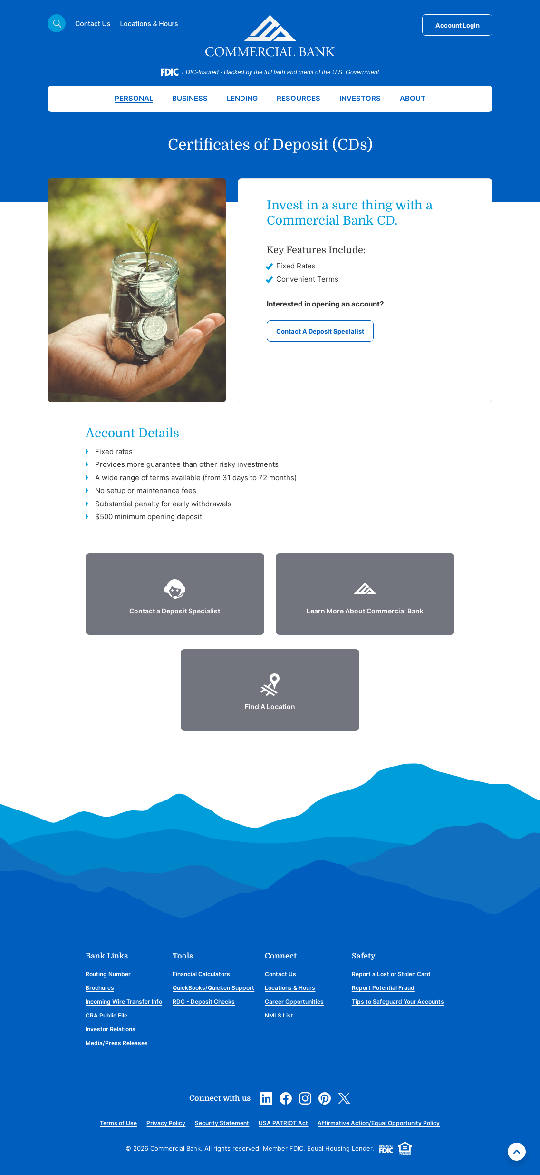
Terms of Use (118, 1122)
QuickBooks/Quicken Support (213, 987)
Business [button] (190, 98)
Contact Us (92, 24)
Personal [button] (134, 98)
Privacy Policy (165, 1122)
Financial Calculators (201, 974)
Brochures (100, 987)
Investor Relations (110, 1029)
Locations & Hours (149, 24)
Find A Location (270, 706)
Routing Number (108, 974)
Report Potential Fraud (383, 987)
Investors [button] (360, 98)
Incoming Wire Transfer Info (124, 1001)
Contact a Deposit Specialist (174, 611)
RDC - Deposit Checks (204, 1001)
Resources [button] (298, 98)
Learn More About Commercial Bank (365, 611)
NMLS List (279, 1015)
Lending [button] (242, 98)
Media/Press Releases (117, 1043)
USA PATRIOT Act (283, 1122)
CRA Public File (106, 1015)
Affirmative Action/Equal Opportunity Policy (379, 1122)
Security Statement (222, 1122)
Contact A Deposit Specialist (320, 331)
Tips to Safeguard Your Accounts (398, 1001)
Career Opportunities (294, 1001)
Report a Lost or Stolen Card (391, 974)
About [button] (412, 98)
